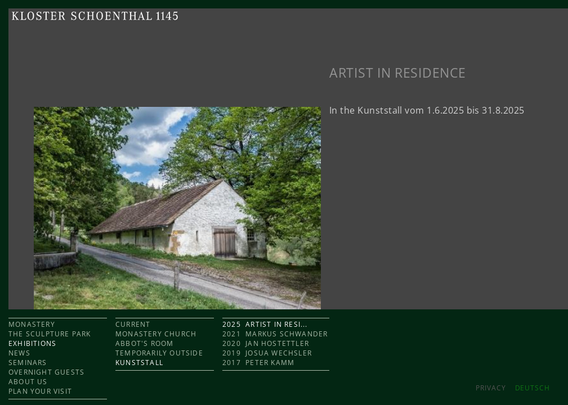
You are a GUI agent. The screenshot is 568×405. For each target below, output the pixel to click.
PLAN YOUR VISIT (40, 391)
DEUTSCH (532, 388)
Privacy (491, 388)
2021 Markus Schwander (275, 334)
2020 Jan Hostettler (265, 343)
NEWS (19, 353)
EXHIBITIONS (32, 343)
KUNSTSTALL (139, 362)
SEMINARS (27, 362)
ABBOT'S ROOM (144, 343)
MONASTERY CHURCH (155, 334)
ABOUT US (28, 381)
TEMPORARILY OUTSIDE (159, 353)
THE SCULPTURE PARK (49, 334)
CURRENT (132, 324)
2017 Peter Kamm (258, 362)
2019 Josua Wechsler (267, 353)
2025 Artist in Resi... (265, 324)
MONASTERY (31, 324)
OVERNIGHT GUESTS (46, 372)
